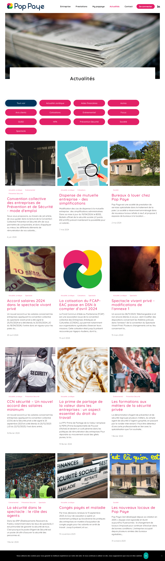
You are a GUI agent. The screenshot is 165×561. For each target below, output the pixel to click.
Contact (129, 6)
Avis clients (21, 112)
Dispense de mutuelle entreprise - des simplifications (78, 199)
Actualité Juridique (55, 103)
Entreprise (65, 6)
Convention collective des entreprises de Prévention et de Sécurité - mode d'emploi (30, 204)
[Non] (161, 555)
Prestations (81, 6)
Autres (123, 103)
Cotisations (55, 112)
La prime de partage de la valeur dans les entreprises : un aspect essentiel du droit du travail (81, 409)
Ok (146, 556)
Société (123, 121)
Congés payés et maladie (82, 507)
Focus (123, 112)
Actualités (114, 6)
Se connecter (145, 6)
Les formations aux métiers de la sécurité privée (131, 405)
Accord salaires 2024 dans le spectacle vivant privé (29, 304)
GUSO (21, 121)
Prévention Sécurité (89, 121)
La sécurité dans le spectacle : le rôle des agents (27, 511)
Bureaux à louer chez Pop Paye (131, 197)
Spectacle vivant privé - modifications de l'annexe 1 (133, 304)
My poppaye (98, 6)
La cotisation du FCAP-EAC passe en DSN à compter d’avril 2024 (80, 304)
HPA (55, 121)
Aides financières (89, 103)
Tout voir (21, 103)
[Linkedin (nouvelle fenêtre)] (158, 6)
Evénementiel (89, 112)
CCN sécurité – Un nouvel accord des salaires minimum (30, 405)
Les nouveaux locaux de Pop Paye (133, 509)
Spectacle (21, 131)
